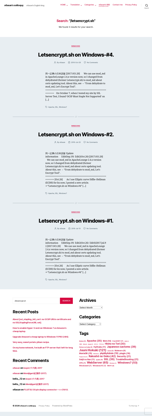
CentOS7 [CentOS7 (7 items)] (117, 342)
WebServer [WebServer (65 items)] (97, 363)
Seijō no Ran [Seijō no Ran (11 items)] (87, 360)
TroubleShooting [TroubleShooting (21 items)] (127, 360)
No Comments (92, 63)
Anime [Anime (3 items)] (82, 342)
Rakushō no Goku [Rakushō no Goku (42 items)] (102, 357)
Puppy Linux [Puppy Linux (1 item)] (83, 357)
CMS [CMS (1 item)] (126, 342)
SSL (56, 107)
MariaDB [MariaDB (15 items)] (85, 354)
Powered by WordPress (64, 410)
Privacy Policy (131, 5)
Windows (76, 46)
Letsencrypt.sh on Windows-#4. (76, 54)
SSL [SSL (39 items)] (109, 360)
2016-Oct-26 (76, 63)
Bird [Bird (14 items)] (107, 342)
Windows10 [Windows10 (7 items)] (99, 367)
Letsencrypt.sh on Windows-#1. (76, 221)
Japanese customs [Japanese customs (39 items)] (121, 347)
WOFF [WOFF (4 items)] (110, 367)
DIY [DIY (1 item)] (96, 345)
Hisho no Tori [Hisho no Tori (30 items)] (115, 344)
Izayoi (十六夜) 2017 (34, 372)
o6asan (62, 63)
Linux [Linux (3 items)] (110, 352)
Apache (51, 107)
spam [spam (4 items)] (99, 361)
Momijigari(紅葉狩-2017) (37, 377)
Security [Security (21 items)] (124, 357)
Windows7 (63, 107)
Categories (89, 5)
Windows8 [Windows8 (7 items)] (85, 367)
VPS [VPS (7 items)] (82, 364)
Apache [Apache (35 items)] (94, 341)
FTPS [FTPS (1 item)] (101, 345)
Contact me (118, 5)
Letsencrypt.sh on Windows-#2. (76, 135)
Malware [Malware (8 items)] (120, 351)
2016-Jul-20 (76, 143)
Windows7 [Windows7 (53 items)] (128, 363)
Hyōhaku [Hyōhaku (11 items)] (100, 348)
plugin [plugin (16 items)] (124, 354)
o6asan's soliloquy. (15, 5)
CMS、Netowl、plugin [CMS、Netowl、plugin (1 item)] (86, 345)
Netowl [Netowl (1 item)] (96, 354)
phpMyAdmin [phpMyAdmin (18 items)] (109, 354)
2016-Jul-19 (76, 229)
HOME (63, 5)
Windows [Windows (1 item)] (113, 364)
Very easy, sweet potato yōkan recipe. (33, 346)
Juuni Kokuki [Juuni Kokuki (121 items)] (92, 351)
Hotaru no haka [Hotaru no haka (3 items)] (85, 348)
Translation (75, 5)
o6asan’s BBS (104, 5)
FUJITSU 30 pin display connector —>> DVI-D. (48, 394)
